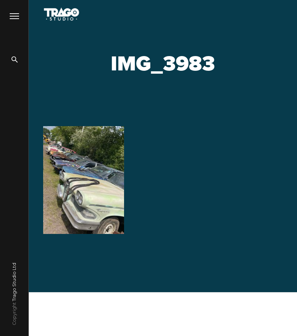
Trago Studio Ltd (14, 282)
